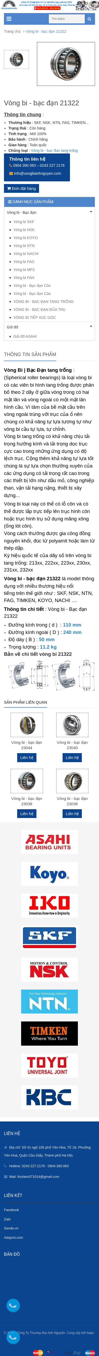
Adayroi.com (13, 1238)
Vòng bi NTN (24, 246)
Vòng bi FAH (23, 278)
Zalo (7, 1219)
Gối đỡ (49, 326)
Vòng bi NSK (24, 230)
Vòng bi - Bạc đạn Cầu (32, 293)
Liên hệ (26, 757)
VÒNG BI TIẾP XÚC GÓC (34, 317)
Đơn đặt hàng (21, 188)
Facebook (11, 1210)
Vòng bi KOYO (25, 238)
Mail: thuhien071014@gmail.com (34, 1177)
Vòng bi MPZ (24, 270)
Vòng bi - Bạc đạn (49, 212)
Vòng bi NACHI (26, 254)
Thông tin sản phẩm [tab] (30, 354)
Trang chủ (12, 31)
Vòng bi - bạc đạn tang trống (54, 150)
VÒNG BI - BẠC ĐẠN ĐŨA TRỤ (39, 309)
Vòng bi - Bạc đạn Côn (32, 285)
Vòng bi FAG (23, 262)
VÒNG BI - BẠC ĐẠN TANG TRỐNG (43, 301)
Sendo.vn (11, 1228)
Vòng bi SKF (23, 222)
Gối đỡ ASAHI (25, 336)
